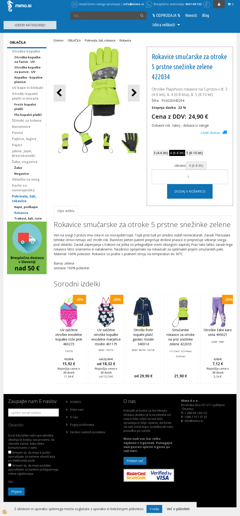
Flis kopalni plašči (28, 115)
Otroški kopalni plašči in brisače (25, 96)
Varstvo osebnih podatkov (87, 432)
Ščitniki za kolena (26, 120)
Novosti (191, 15)
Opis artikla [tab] (65, 211)
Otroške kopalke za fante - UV (27, 59)
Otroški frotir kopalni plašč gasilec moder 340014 (143, 337)
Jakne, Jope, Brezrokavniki (23, 153)
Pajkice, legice (24, 139)
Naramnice (21, 126)
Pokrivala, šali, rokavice (24, 198)
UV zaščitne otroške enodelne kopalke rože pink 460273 (68, 337)
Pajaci (17, 145)
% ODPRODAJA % (166, 15)
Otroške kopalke (26, 51)
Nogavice (21, 173)
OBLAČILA (74, 40)
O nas (74, 417)
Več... (11, 482)
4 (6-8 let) (177, 153)
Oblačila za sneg (26, 179)
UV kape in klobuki (27, 87)
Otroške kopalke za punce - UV (27, 69)
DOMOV (75, 402)
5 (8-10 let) (194, 153)
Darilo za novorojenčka (23, 187)
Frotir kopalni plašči (25, 106)
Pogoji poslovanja (82, 425)
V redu (154, 509)
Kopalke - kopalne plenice (28, 79)
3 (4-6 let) (161, 153)
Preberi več (135, 461)
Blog (205, 15)
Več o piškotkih (178, 509)
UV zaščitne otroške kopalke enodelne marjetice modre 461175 (106, 337)
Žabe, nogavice (25, 161)
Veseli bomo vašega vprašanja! (95, 4)
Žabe (18, 168)
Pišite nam (77, 410)
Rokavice (21, 213)
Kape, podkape (26, 207)
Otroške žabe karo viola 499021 (218, 332)
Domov (59, 40)
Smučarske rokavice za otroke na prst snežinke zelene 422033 (180, 337)
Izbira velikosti (163, 24)
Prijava (16, 491)
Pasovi (17, 132)
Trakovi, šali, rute (28, 218)
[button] (134, 93)
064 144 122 (193, 4)
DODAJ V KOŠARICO (189, 191)
